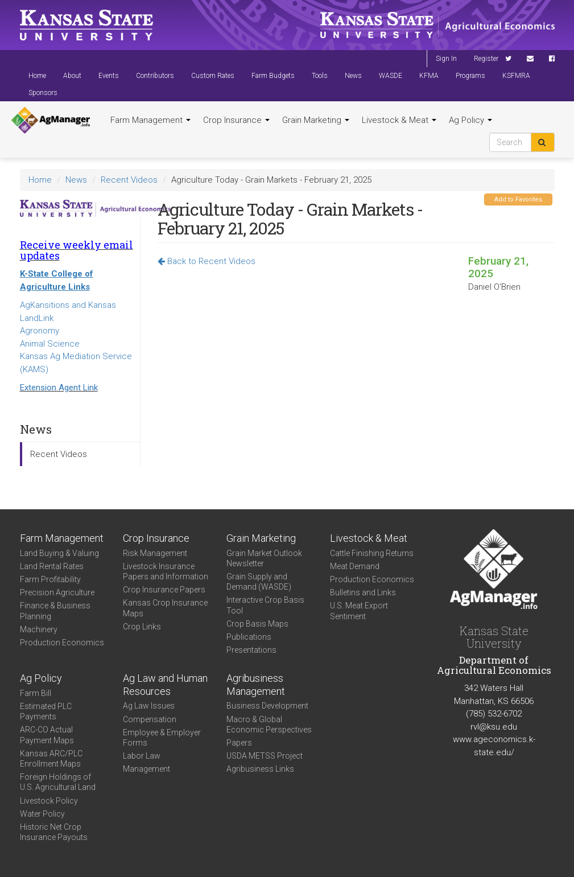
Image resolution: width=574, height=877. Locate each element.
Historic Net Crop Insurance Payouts (54, 832)
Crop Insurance (236, 120)
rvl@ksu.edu (493, 727)
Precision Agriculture (57, 592)
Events (108, 76)
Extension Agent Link (59, 387)
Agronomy (39, 331)
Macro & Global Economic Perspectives (269, 724)
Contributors (155, 76)
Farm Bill (35, 693)
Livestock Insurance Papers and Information (165, 571)
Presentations (251, 649)
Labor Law (141, 755)
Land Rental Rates (52, 566)
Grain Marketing (315, 120)
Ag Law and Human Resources (165, 684)
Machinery (38, 629)
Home (37, 76)
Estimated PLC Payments (46, 711)
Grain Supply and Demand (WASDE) (258, 581)
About (72, 76)
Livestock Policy (49, 800)
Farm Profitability (50, 579)
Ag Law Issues (149, 705)
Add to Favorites (518, 199)
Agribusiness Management (255, 684)
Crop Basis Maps (257, 623)
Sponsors (42, 93)
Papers (239, 742)
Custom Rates (212, 76)
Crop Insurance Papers (164, 589)
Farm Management (150, 120)
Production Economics (62, 642)
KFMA (429, 76)
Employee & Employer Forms (162, 737)
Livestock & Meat (399, 120)
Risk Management (155, 553)
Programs (470, 76)
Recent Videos (129, 180)
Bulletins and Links (363, 592)
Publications (248, 636)
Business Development (267, 705)
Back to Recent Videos (206, 261)
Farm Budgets (273, 76)
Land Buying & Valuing (59, 553)
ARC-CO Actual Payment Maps (47, 734)
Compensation (149, 719)
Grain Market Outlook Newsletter (264, 558)
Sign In (446, 59)
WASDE (390, 76)
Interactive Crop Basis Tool (265, 605)
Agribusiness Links (260, 768)
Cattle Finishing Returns (372, 553)
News (353, 76)
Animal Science (50, 344)
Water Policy (42, 813)
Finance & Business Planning (55, 610)
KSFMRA (516, 76)
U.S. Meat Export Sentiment (359, 610)
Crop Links (142, 626)
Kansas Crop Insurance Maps (165, 607)
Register (486, 59)
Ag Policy (470, 120)
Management (146, 768)
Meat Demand (354, 566)
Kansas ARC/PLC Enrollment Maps (51, 758)
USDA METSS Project (264, 755)
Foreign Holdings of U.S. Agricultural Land (58, 782)
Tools (320, 76)
